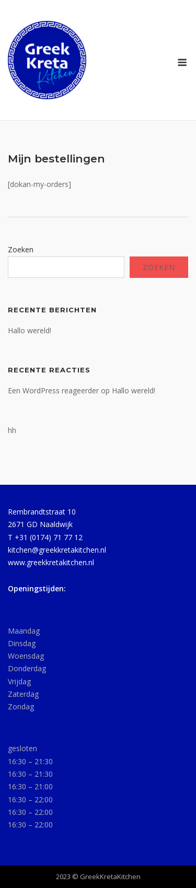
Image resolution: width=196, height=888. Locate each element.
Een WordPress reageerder (53, 390)
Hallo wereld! (29, 330)
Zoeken (20, 249)
